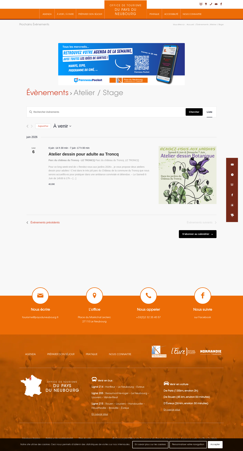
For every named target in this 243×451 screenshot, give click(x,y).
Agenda (30, 354)
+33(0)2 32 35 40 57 (148, 317)
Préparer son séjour (60, 354)
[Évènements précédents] (27, 126)
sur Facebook (202, 317)
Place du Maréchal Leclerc (94, 317)
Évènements (47, 93)
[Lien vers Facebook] (221, 4)
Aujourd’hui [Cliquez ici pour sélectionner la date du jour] (43, 126)
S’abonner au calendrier (195, 234)
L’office (94, 310)
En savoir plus (100, 414)
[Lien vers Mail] (216, 4)
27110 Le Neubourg (94, 321)
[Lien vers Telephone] (210, 4)
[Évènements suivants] (32, 126)
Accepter (215, 445)
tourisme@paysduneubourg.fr (40, 317)
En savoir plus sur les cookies (150, 445)
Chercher (194, 112)
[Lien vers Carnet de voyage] (200, 4)
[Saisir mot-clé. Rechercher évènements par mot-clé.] (106, 112)
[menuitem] (47, 14)
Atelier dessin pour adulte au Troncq (83, 154)
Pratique (92, 354)
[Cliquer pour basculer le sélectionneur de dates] (62, 126)
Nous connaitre (120, 354)
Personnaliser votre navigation (188, 445)
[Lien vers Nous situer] (205, 4)
